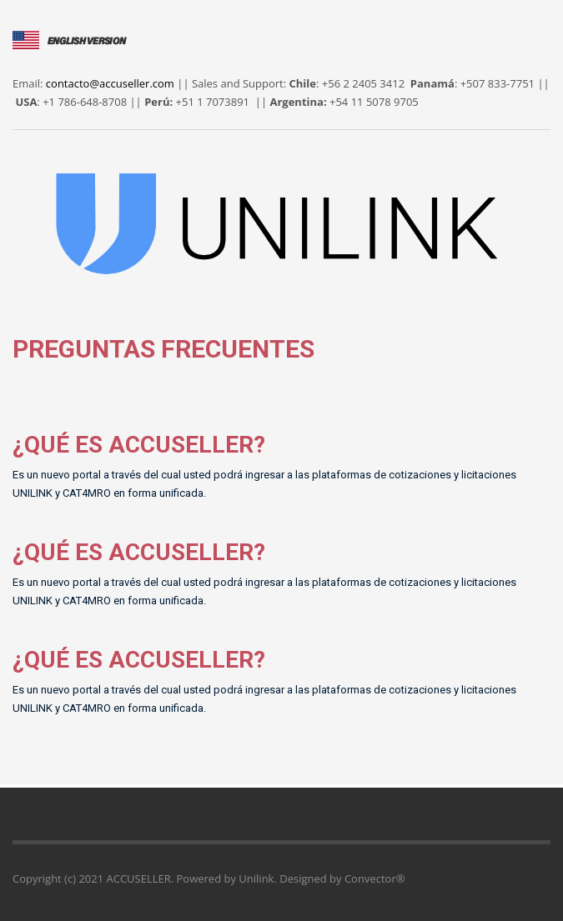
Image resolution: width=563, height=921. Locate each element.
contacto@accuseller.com (110, 83)
